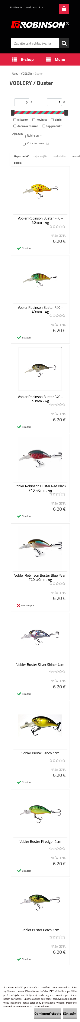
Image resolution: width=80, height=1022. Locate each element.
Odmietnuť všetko (47, 1013)
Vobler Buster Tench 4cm (40, 753)
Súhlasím (70, 1013)
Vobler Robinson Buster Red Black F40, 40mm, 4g (40, 488)
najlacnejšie (40, 156)
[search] (64, 43)
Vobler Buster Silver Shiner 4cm (40, 665)
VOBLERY (26, 73)
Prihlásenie (16, 7)
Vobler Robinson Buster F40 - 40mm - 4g (40, 220)
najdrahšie (58, 156)
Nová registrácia (34, 7)
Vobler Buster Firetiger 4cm (40, 841)
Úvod (15, 73)
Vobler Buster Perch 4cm (40, 930)
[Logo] (40, 24)
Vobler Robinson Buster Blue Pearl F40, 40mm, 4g (40, 577)
